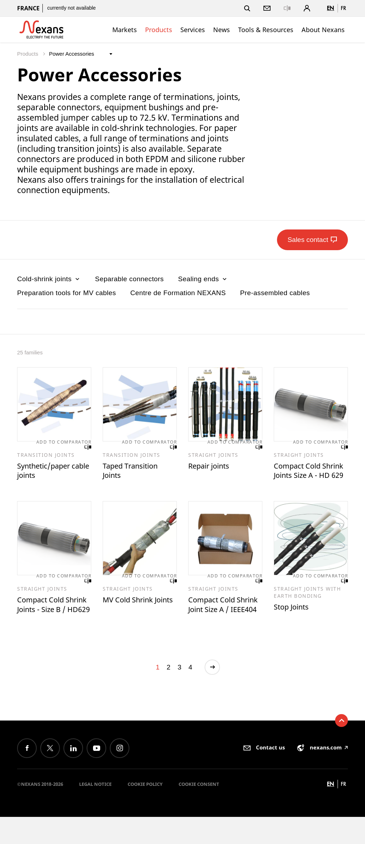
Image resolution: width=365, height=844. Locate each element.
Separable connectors (129, 279)
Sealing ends (203, 279)
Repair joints (212, 467)
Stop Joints (294, 621)
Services (192, 29)
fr (343, 8)
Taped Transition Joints (135, 472)
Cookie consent (199, 811)
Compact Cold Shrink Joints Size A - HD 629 (310, 477)
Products (158, 29)
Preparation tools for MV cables (66, 293)
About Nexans (323, 29)
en (330, 8)
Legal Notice (95, 811)
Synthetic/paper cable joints (48, 472)
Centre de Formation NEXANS (178, 293)
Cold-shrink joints (49, 279)
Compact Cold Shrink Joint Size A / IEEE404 (222, 625)
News (221, 29)
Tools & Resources (265, 29)
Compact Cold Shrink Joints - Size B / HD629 (52, 625)
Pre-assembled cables (275, 293)
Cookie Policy (145, 811)
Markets (124, 29)
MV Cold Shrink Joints (132, 620)
